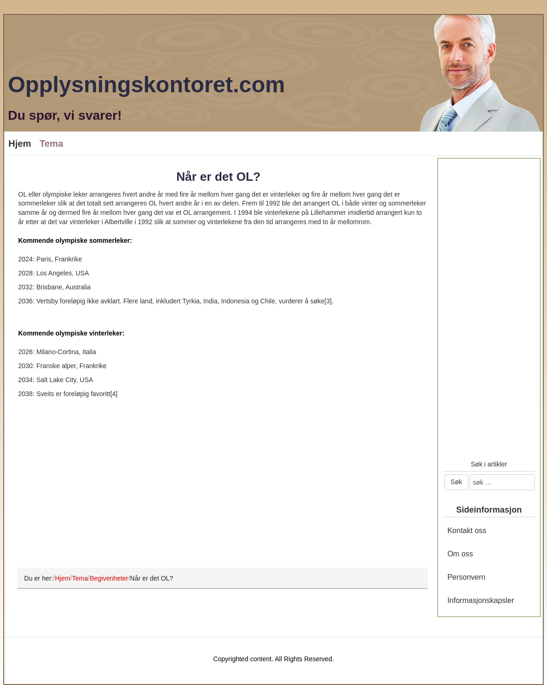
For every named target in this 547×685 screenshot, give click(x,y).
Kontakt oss (466, 530)
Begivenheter (109, 578)
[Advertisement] (218, 489)
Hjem (19, 143)
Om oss (460, 554)
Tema (51, 143)
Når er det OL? (219, 177)
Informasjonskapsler (480, 600)
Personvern (466, 577)
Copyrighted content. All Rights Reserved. (273, 659)
